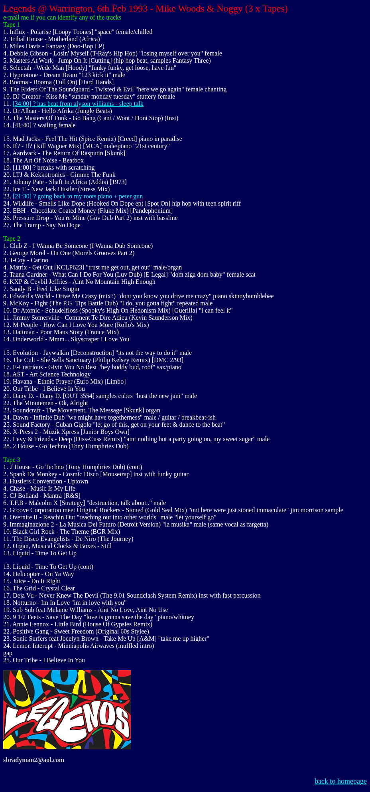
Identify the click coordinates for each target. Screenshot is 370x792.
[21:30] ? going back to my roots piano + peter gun (78, 196)
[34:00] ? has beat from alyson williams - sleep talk (77, 103)
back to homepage (341, 781)
